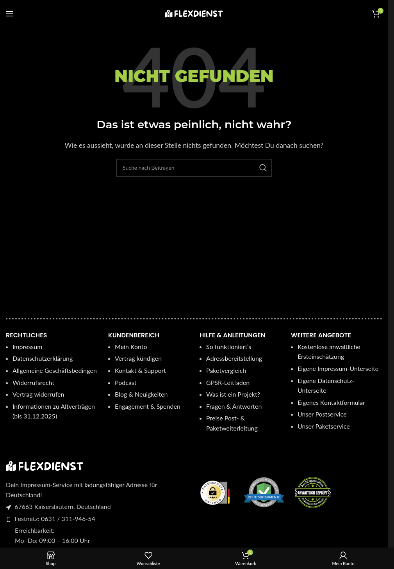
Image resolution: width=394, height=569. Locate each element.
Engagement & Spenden (148, 406)
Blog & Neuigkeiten (141, 394)
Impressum (27, 346)
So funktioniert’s (228, 346)
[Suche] (194, 168)
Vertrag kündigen (138, 358)
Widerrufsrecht (33, 382)
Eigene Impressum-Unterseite (338, 368)
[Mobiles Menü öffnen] (10, 13)
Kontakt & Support (140, 370)
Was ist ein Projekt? (233, 394)
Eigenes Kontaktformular (331, 402)
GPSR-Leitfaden (228, 382)
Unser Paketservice (324, 426)
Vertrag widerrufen (38, 394)
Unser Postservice (322, 414)
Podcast (125, 382)
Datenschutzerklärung (42, 358)
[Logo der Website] (194, 12)
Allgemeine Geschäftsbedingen (54, 370)
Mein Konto (131, 346)
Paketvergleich (226, 370)
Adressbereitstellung (234, 358)
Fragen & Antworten (234, 406)
